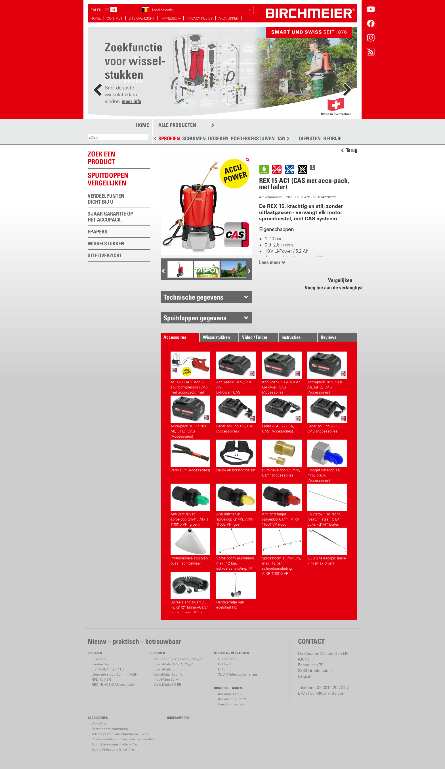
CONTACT (115, 18)
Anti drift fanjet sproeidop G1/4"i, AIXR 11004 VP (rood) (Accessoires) (282, 504)
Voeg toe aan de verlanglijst (330, 288)
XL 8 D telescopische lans (238, 674)
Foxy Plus (99, 659)
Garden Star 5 (102, 664)
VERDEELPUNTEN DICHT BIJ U (106, 199)
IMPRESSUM (170, 18)
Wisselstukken (216, 337)
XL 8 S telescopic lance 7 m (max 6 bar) (327, 546)
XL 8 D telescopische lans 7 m (115, 744)
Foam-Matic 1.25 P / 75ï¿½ (174, 664)
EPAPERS (97, 232)
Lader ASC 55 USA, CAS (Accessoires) (282, 414)
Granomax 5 (227, 659)
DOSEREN (218, 138)
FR (107, 10)
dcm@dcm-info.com (327, 693)
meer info (131, 101)
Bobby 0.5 (226, 664)
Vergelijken (340, 280)
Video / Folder (254, 337)
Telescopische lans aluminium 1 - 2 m (120, 734)
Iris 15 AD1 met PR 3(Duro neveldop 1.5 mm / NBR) (115, 671)
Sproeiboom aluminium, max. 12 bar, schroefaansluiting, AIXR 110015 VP (282, 548)
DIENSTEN (310, 138)
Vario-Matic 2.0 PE (167, 684)
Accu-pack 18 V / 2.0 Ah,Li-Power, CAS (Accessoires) (236, 372)
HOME (96, 18)
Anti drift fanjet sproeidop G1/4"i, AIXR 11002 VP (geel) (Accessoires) (236, 504)
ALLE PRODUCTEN (177, 125)
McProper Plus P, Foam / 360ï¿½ (178, 659)
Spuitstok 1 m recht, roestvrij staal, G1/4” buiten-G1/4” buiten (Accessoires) (327, 504)
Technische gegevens (193, 297)
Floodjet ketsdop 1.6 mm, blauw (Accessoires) (327, 460)
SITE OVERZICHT (142, 18)
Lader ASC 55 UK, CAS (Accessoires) (236, 414)
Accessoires (174, 337)
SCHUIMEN (194, 138)
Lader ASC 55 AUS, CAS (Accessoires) (327, 414)
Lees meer (269, 262)
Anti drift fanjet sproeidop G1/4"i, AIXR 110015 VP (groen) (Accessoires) (190, 504)
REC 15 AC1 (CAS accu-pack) (113, 684)
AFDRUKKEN (229, 18)
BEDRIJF (332, 138)
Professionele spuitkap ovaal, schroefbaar (190, 546)
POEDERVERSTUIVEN (253, 138)
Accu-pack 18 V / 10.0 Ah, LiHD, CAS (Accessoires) (190, 416)
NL (114, 10)
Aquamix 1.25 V (230, 694)
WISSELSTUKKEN (106, 243)
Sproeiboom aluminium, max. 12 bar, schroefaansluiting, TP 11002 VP (236, 548)
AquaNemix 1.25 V (232, 699)
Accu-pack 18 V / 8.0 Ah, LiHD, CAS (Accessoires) (327, 372)
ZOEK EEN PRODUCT (101, 158)
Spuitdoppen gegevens (194, 318)
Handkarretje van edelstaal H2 (236, 590)
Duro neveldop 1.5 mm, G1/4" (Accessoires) (282, 458)
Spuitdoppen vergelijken (108, 179)
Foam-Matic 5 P (165, 669)
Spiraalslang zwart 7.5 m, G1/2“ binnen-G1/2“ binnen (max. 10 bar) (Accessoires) (190, 592)
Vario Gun (99, 724)
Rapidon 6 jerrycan (232, 704)
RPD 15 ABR (101, 679)
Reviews (328, 337)
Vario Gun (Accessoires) (190, 456)
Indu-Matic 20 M (166, 679)
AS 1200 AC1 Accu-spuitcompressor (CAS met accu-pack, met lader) (190, 372)
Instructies (291, 337)
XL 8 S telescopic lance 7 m (113, 749)
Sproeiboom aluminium (110, 729)
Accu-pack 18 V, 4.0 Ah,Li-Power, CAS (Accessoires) (282, 372)
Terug (351, 150)
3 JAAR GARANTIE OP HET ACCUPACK (110, 217)
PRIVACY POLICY (199, 18)
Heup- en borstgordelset (236, 456)
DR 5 (222, 669)
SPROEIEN (169, 138)
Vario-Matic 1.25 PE (168, 674)
